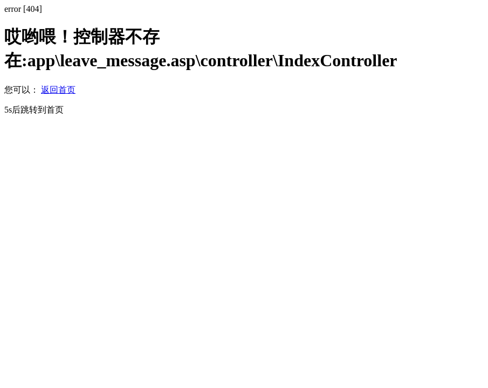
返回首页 (58, 89)
